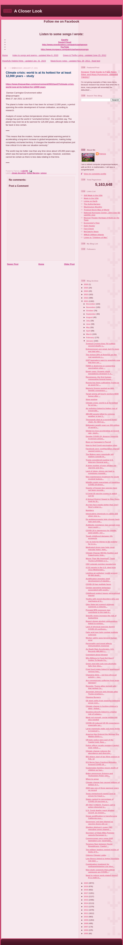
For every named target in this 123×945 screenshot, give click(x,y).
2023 (86, 294)
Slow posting (91, 399)
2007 (86, 927)
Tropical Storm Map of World (96, 210)
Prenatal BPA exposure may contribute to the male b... (98, 611)
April (88, 331)
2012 (86, 910)
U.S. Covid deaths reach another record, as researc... (100, 811)
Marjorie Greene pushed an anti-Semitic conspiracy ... (100, 389)
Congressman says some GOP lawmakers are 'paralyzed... (99, 839)
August (89, 317)
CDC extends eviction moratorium (101, 564)
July (88, 321)
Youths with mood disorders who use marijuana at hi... (102, 600)
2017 (86, 893)
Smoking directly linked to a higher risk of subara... (101, 713)
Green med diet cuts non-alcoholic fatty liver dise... (101, 665)
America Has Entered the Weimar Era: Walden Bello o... (102, 735)
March (89, 334)
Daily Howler (89, 226)
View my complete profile (95, 174)
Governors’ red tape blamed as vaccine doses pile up (99, 822)
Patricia (102, 154)
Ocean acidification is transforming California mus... (101, 817)
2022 (86, 298)
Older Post (69, 264)
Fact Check (89, 229)
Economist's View (92, 223)
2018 (86, 890)
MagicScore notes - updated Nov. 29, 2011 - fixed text (75, 61)
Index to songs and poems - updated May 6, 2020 (35, 55)
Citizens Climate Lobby (96, 855)
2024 (86, 291)
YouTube (64, 47)
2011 (86, 913)
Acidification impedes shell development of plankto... (98, 580)
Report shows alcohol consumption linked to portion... (101, 622)
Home (5, 55)
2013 (86, 906)
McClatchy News (91, 231)
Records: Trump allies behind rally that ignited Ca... (101, 687)
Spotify (64, 40)
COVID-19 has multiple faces (98, 584)
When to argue (92, 779)
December (91, 304)
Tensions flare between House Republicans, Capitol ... (99, 845)
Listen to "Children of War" (96, 237)
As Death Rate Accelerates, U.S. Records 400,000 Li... (100, 650)
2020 (86, 883)
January (90, 341)
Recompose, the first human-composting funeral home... (99, 378)
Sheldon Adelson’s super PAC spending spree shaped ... (99, 828)
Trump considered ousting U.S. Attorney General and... (99, 461)
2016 (86, 896)
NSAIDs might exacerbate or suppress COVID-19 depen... (103, 483)
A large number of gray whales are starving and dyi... (101, 466)
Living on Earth (90, 201)
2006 (86, 930)
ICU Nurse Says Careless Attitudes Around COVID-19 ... (101, 763)
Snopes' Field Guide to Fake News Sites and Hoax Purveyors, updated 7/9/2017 (99, 74)
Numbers (90, 510)
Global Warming (33, 173)
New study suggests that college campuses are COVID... (100, 871)
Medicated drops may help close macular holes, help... (100, 548)
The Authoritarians (92, 204)
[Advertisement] (101, 125)
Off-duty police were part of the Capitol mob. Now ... (99, 741)
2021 (86, 301)
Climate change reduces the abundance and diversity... (98, 752)
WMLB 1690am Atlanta (94, 234)
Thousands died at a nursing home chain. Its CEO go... (101, 420)
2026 (86, 284)
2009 (86, 920)
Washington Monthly (93, 207)
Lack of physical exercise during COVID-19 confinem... (100, 628)
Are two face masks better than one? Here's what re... (102, 506)
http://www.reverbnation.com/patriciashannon (64, 44)
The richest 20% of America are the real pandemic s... (101, 356)
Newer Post (12, 264)
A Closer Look (28, 11)
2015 (86, 900)
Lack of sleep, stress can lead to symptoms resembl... (100, 472)
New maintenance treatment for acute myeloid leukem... (102, 478)
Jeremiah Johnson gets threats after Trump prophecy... (102, 693)
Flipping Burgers (93, 697)
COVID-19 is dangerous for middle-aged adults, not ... (101, 531)
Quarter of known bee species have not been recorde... (101, 489)
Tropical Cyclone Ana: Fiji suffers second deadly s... (100, 344)
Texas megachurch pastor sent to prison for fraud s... (100, 794)
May (88, 327)
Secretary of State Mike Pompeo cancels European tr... (100, 834)
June (88, 324)
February (90, 337)
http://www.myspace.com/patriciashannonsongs (65, 49)
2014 (86, 903)
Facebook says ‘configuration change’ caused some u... (103, 450)
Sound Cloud (64, 42)
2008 (86, 923)
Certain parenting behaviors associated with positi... (98, 589)
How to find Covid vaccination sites (101, 445)
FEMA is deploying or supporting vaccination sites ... (100, 367)
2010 (86, 917)
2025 (86, 288)
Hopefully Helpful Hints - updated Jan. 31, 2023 (24, 61)
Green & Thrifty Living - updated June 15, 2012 (84, 55)
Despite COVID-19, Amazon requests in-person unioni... (102, 437)
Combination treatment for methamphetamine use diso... (100, 865)
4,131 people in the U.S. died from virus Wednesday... (101, 568)
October (90, 311)
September (91, 314)
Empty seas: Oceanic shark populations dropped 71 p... (99, 372)
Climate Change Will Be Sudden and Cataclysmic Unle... (102, 554)
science (44, 173)
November (91, 307)
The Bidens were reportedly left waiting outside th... (100, 455)
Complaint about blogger (97, 655)
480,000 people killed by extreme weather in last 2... (100, 415)
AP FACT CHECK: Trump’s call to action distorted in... (100, 806)
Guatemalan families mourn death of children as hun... (102, 769)
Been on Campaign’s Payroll (98, 442)
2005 (86, 933)
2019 (86, 886)
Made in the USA (91, 198)
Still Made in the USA (93, 195)
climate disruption (19, 173)
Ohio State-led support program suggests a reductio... (100, 605)
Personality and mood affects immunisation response (99, 644)
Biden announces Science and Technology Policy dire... (99, 774)
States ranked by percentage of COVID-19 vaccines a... (99, 800)
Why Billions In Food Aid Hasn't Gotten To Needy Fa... (100, 659)
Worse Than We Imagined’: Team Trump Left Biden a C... (100, 559)
